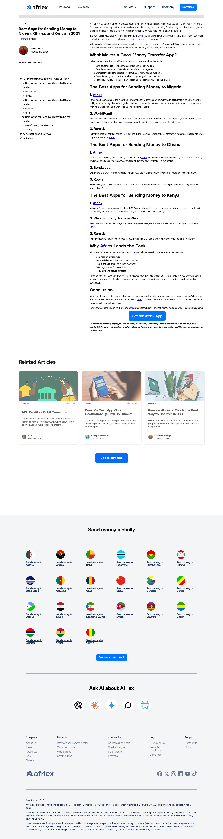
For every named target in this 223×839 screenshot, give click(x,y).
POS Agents (115, 752)
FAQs (188, 747)
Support (149, 7)
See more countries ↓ (111, 657)
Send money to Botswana (124, 563)
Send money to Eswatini (155, 615)
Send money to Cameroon (64, 589)
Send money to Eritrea (124, 615)
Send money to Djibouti (34, 615)
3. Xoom (26, 113)
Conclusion (26, 138)
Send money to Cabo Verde (34, 589)
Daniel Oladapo (37, 49)
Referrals (113, 756)
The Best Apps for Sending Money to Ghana (45, 100)
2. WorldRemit (29, 92)
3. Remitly (27, 96)
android (131, 308)
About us (31, 743)
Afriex (141, 36)
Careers (30, 760)
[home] (37, 7)
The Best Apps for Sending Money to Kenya (45, 117)
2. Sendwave (28, 109)
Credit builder (64, 756)
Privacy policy (157, 743)
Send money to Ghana (64, 641)
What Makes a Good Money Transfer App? (44, 79)
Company (168, 7)
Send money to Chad (94, 589)
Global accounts (66, 747)
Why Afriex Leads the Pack (35, 134)
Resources (31, 752)
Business (83, 7)
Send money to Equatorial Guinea (95, 615)
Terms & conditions (155, 749)
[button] (129, 7)
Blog (28, 756)
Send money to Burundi (185, 563)
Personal (64, 7)
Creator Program (117, 747)
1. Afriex (26, 87)
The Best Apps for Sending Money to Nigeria (46, 83)
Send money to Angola (64, 563)
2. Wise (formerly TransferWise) (37, 125)
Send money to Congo (185, 589)
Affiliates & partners (119, 743)
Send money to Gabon (185, 615)
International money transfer (72, 743)
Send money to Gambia (34, 641)
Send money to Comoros (155, 589)
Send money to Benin (94, 563)
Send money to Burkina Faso (155, 563)
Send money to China (124, 589)
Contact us (191, 743)
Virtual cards (64, 752)
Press (29, 747)
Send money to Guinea (94, 641)
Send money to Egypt (64, 615)
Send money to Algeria (34, 563)
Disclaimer (155, 755)
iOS (122, 308)
